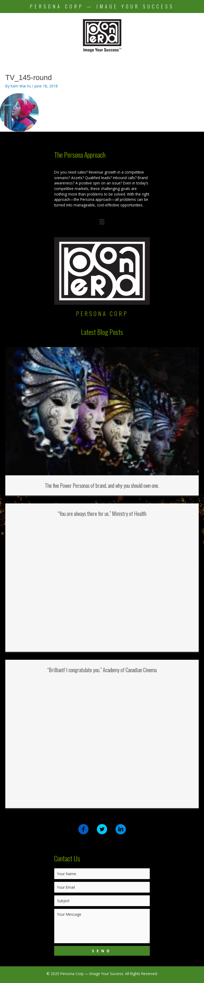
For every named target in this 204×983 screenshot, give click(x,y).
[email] (102, 887)
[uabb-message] (102, 926)
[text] (102, 873)
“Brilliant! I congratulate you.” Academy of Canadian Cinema (102, 670)
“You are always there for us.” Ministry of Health (102, 513)
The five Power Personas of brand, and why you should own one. (102, 485)
